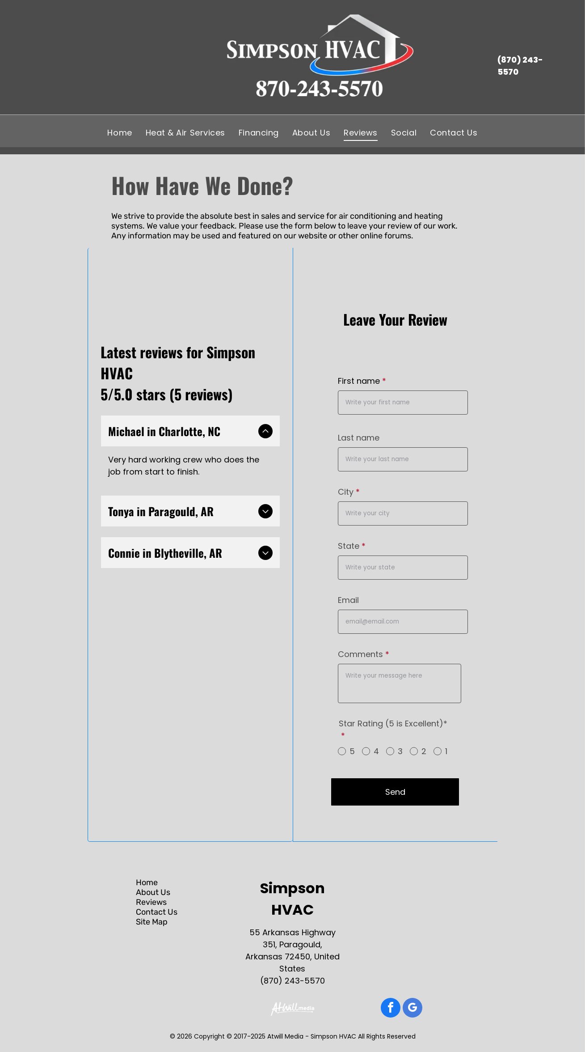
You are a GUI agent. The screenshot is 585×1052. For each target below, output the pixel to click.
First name (359, 380)
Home (147, 882)
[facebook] (390, 1009)
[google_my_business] (412, 1009)
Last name (358, 437)
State (348, 545)
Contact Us (156, 912)
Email (348, 600)
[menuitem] (120, 132)
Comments (360, 654)
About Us (153, 892)
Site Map (152, 922)
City (346, 491)
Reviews (151, 902)
